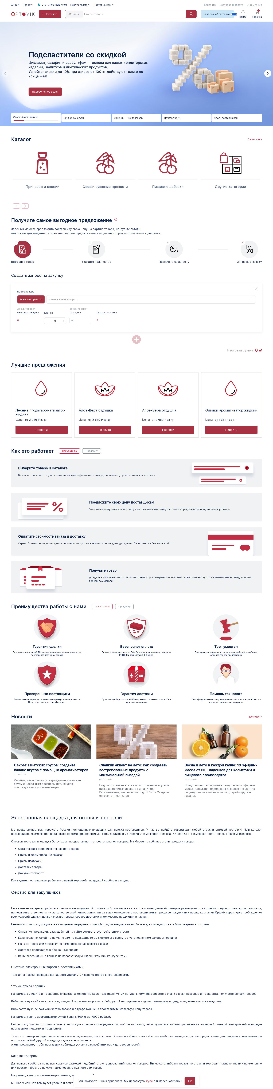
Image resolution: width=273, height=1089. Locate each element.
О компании (254, 4)
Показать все (254, 139)
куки (149, 1081)
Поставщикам (104, 4)
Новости (27, 4)
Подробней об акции (45, 91)
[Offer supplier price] (20, 320)
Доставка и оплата (231, 4)
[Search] (131, 14)
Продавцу (92, 451)
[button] (267, 73)
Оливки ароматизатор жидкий (231, 410)
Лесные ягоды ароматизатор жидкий (40, 412)
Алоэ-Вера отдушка (96, 410)
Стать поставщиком (52, 5)
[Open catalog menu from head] (50, 14)
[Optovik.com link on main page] (23, 14)
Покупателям (80, 4)
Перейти (42, 429)
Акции (15, 4)
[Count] (55, 320)
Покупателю (69, 451)
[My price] (80, 320)
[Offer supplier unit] (27, 320)
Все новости (255, 716)
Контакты (210, 4)
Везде (74, 14)
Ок (190, 1081)
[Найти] (190, 14)
